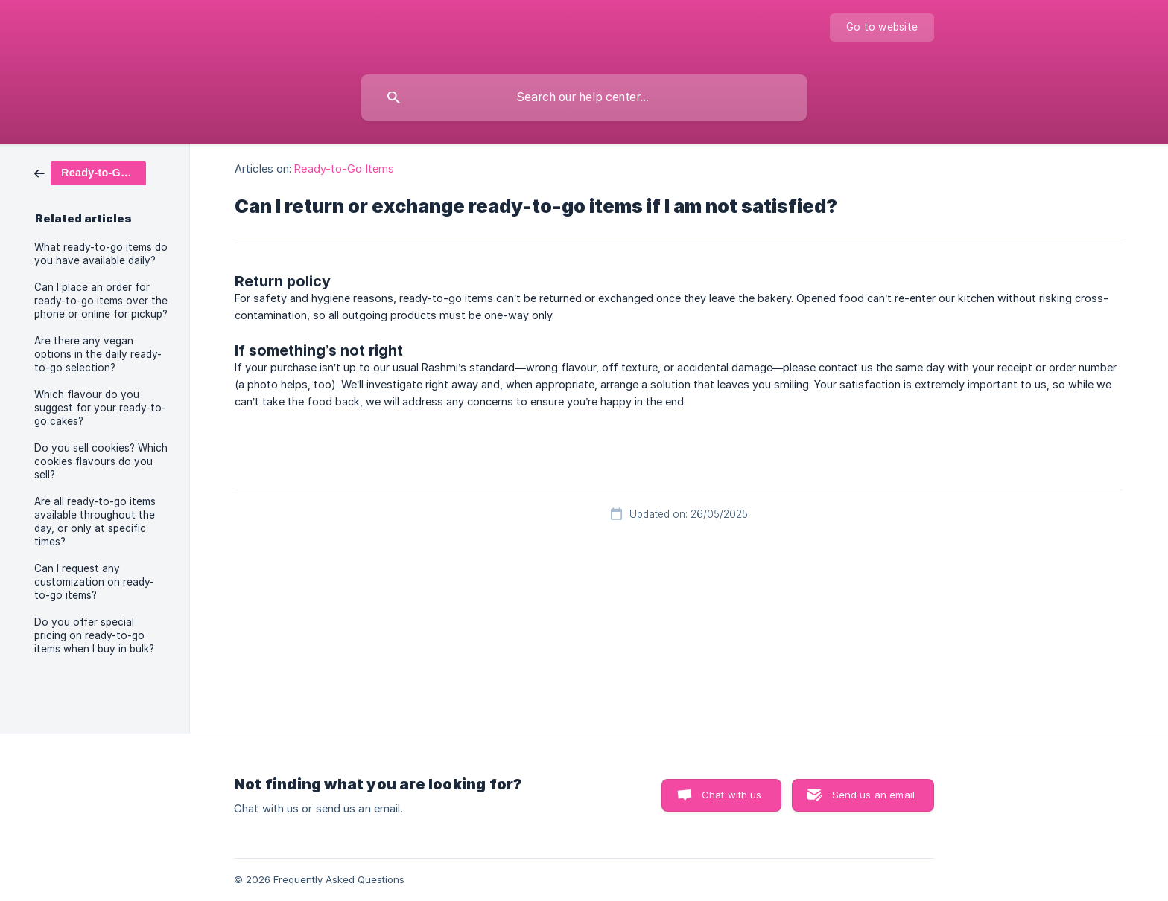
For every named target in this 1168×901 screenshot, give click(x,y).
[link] (90, 172)
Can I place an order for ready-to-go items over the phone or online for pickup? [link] (101, 300)
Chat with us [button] (732, 795)
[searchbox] (584, 97)
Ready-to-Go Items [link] (344, 168)
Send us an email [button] (873, 795)
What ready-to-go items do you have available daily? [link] (101, 253)
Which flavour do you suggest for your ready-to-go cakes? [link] (100, 407)
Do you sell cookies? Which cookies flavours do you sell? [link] (101, 461)
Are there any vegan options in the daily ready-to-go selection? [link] (98, 354)
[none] (882, 27)
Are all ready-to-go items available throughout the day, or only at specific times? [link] (95, 522)
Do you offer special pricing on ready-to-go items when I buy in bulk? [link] (94, 635)
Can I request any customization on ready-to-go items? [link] (94, 581)
